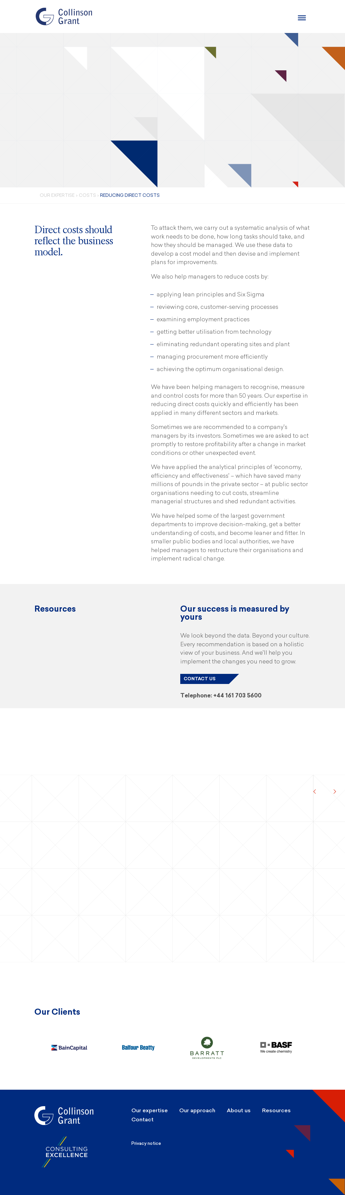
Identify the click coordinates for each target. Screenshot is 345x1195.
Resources (276, 1110)
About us (239, 1110)
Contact (142, 1119)
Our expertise (149, 1110)
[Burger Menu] (302, 17)
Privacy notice (146, 1143)
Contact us (200, 678)
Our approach (197, 1110)
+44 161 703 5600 (237, 695)
